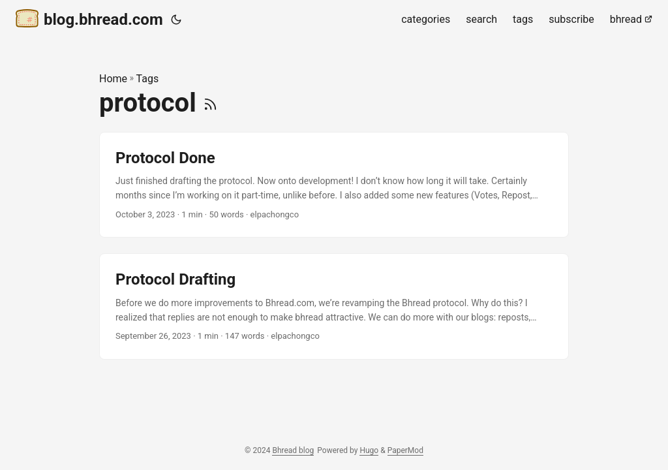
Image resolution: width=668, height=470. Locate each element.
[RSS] (210, 102)
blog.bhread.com (89, 18)
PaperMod (405, 450)
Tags (147, 78)
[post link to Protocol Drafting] (334, 306)
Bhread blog (293, 450)
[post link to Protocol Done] (334, 185)
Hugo (368, 450)
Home (113, 78)
